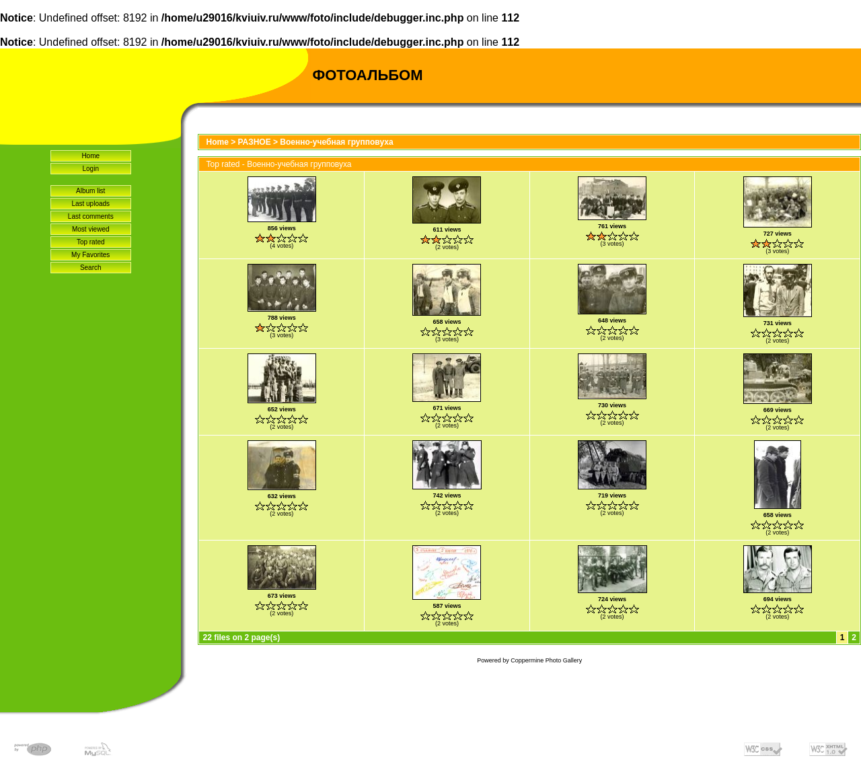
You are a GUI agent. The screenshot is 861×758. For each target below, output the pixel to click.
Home (90, 156)
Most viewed (91, 229)
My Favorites (90, 255)
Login (91, 168)
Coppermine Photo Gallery (546, 660)
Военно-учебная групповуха (336, 142)
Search (91, 267)
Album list (90, 191)
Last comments (91, 216)
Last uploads (90, 203)
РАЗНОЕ (254, 142)
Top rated (91, 242)
